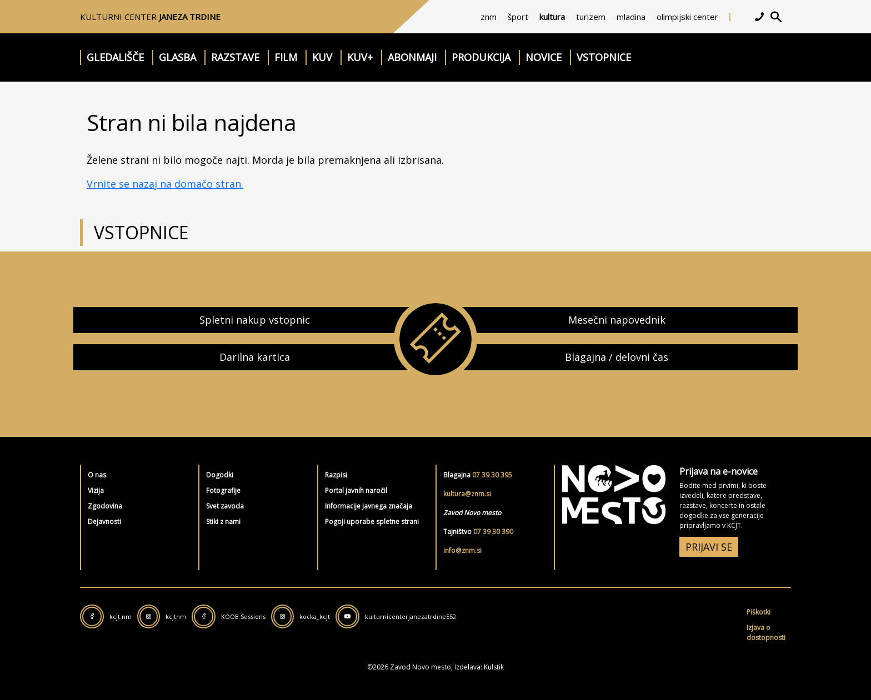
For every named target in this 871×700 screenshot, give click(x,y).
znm (488, 16)
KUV (322, 57)
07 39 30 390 (493, 531)
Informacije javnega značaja (368, 506)
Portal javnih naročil (356, 490)
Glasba (177, 57)
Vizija (96, 490)
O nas (97, 475)
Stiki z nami (223, 521)
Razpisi (336, 475)
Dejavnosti (104, 521)
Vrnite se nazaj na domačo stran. (165, 183)
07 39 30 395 (492, 475)
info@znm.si (462, 550)
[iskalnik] (776, 16)
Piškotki (758, 612)
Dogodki (219, 475)
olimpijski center (687, 16)
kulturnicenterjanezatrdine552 (410, 616)
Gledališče (115, 57)
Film (285, 57)
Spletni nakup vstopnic (254, 319)
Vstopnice (604, 57)
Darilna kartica (254, 357)
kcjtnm (176, 616)
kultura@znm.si (467, 493)
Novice (543, 57)
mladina (631, 16)
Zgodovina (105, 506)
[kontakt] (759, 16)
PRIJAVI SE (708, 546)
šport (518, 16)
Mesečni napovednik (616, 319)
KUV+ (360, 57)
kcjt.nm (120, 616)
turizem (590, 16)
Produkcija (481, 57)
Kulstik (494, 667)
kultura (552, 16)
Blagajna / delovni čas (616, 357)
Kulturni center (150, 16)
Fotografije (223, 490)
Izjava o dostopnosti (766, 632)
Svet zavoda (225, 506)
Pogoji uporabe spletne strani (372, 521)
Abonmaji (412, 57)
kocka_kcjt (314, 616)
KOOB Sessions (243, 616)
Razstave (235, 57)
